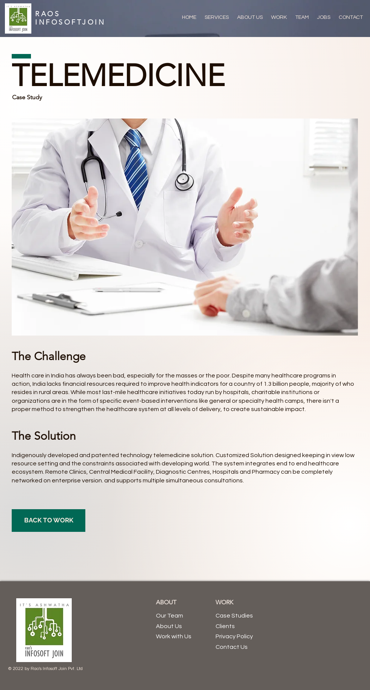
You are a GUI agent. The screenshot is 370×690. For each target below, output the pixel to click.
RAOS (47, 14)
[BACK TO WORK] (48, 520)
